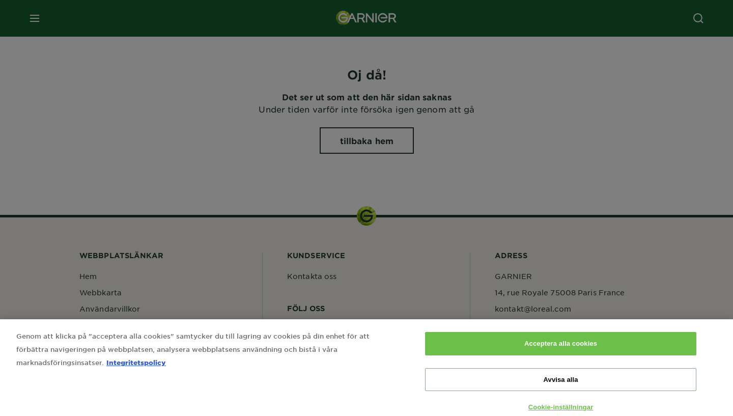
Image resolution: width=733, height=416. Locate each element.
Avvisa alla (561, 388)
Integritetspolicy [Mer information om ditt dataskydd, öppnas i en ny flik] (136, 371)
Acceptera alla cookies (560, 352)
